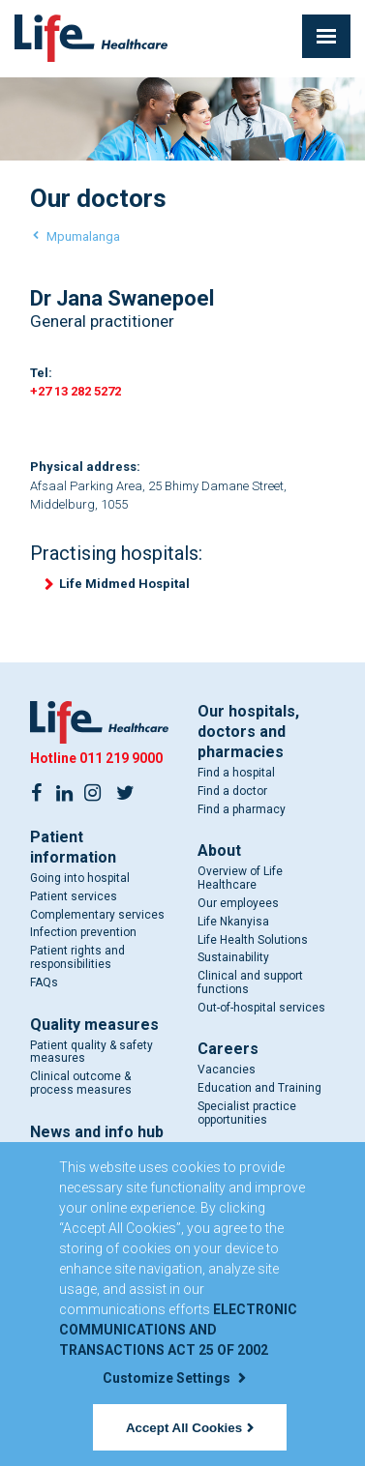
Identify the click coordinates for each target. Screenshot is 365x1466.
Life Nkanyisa (233, 921)
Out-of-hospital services (261, 1007)
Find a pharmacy (242, 809)
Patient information (73, 847)
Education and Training (259, 1088)
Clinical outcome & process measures (81, 1083)
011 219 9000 (121, 758)
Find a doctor (232, 791)
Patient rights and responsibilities (77, 957)
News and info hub (97, 1132)
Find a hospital (236, 772)
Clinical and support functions (250, 982)
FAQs (44, 982)
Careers (228, 1050)
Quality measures (94, 1024)
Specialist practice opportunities (247, 1113)
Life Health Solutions (253, 940)
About (219, 850)
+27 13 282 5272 (75, 391)
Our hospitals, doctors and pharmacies (248, 731)
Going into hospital (80, 878)
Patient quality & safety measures (91, 1052)
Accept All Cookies (190, 1428)
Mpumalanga (83, 236)
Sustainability (233, 957)
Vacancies (227, 1070)
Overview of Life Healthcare (240, 878)
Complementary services (97, 915)
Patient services (73, 896)
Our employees (238, 903)
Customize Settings (174, 1378)
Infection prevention (83, 932)
